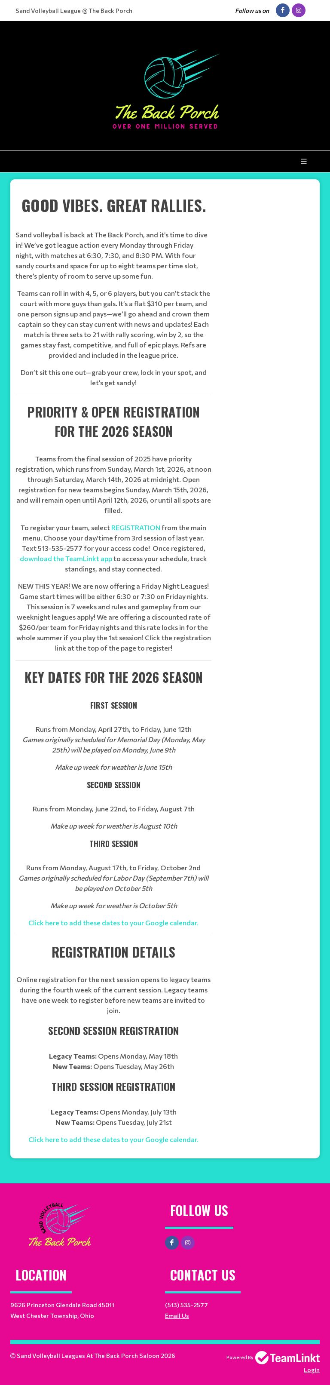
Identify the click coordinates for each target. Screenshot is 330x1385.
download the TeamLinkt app (66, 558)
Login (312, 1369)
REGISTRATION (135, 527)
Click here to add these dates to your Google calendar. (113, 922)
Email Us (177, 1315)
